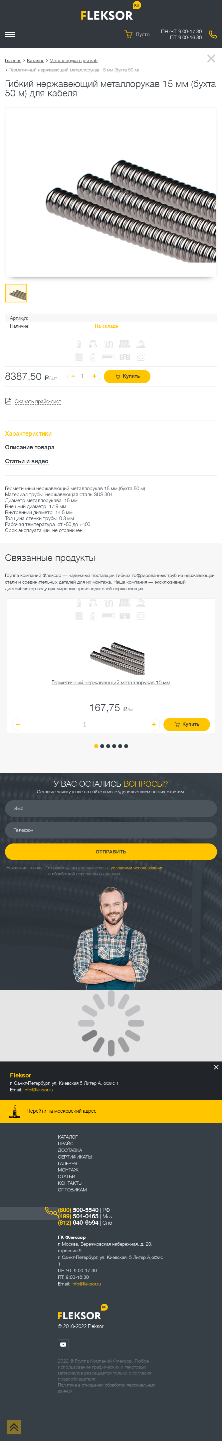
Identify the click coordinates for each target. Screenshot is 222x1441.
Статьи (66, 1176)
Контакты (70, 1183)
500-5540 (78, 1210)
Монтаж (68, 1169)
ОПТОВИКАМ (72, 1189)
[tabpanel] (111, 666)
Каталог (35, 60)
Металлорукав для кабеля (76, 60)
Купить (127, 376)
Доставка (70, 1150)
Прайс (66, 1143)
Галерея (67, 1163)
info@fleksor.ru (38, 1089)
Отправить (111, 851)
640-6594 (78, 1222)
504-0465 (78, 1216)
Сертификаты (75, 1157)
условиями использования (137, 867)
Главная (13, 60)
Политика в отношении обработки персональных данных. (106, 1388)
